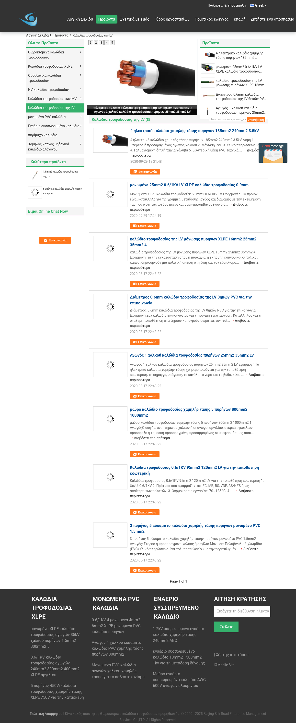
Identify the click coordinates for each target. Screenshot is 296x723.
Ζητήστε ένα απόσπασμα (272, 19)
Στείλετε (226, 627)
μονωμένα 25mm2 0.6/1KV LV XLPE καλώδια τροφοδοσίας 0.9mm (239, 69)
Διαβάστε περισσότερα (152, 438)
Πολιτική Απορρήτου (46, 714)
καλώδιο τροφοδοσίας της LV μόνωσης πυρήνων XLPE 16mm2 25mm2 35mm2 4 (241, 83)
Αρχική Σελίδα (80, 19)
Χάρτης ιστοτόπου (232, 654)
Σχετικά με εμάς (134, 19)
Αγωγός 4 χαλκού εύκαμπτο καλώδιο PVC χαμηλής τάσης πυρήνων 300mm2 (118, 648)
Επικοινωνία (147, 172)
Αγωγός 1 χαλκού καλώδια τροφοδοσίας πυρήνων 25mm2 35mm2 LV (142, 111)
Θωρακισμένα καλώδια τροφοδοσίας (46, 54)
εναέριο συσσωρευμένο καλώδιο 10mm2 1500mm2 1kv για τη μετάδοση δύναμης (179, 657)
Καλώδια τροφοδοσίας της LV (51, 108)
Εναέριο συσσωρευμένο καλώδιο (53, 126)
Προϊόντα (106, 19)
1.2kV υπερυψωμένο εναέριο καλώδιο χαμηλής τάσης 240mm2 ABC (178, 634)
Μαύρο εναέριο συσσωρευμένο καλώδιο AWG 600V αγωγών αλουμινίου (179, 680)
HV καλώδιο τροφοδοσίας (48, 90)
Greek (261, 5)
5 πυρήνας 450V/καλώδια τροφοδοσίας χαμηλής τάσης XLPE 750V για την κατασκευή (57, 691)
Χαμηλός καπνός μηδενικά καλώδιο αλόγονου (48, 146)
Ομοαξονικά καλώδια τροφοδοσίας (44, 78)
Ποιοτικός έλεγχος (212, 19)
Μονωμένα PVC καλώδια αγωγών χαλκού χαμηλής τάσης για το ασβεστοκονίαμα (118, 671)
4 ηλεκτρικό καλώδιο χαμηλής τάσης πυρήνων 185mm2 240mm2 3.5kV (239, 55)
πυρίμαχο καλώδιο (42, 135)
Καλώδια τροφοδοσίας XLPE (50, 66)
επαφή (240, 19)
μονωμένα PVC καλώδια (47, 117)
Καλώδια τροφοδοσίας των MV (52, 99)
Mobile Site (224, 665)
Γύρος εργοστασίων (171, 19)
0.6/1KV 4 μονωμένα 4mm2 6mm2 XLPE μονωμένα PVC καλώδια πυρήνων (116, 626)
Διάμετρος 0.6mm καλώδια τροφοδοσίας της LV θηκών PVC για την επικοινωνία (241, 96)
